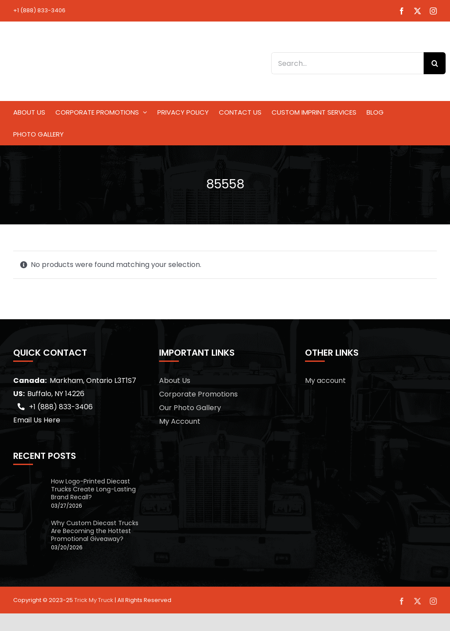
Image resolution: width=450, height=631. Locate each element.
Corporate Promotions (198, 394)
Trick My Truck (93, 600)
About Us (174, 380)
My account (325, 380)
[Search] (435, 63)
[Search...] (347, 63)
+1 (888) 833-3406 (39, 10)
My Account (179, 421)
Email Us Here (36, 420)
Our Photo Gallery (190, 408)
